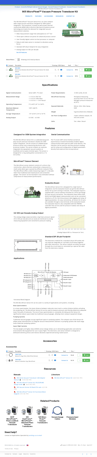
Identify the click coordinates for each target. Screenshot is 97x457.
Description (18, 65)
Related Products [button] (49, 401)
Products (28, 16)
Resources (59, 16)
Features (38, 16)
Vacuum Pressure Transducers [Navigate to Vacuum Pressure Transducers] (57, 7)
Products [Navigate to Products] (17, 7)
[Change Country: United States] (27, 445)
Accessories (48, 16)
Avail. (69, 65)
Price (76, 65)
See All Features (21, 52)
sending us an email (35, 435)
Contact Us (70, 16)
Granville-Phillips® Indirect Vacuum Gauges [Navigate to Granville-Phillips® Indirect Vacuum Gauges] (34, 7)
